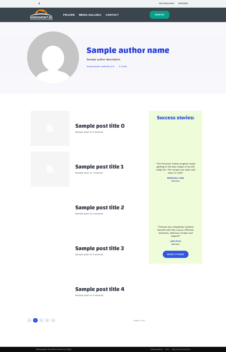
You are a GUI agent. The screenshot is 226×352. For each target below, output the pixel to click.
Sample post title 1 (99, 166)
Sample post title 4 (99, 289)
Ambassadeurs (156, 349)
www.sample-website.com (101, 66)
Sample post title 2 (99, 207)
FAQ (167, 349)
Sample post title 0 (100, 126)
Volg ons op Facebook (181, 349)
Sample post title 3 (99, 248)
